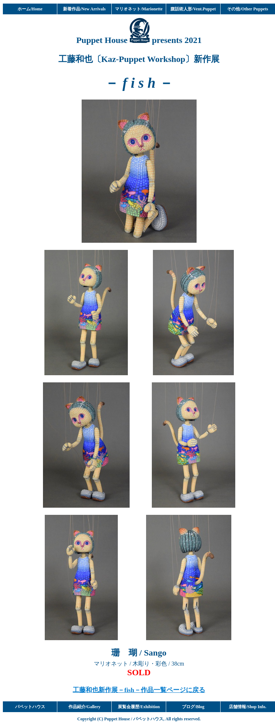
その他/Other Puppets (247, 8)
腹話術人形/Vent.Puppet (193, 8)
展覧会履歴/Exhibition (139, 706)
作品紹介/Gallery (84, 706)
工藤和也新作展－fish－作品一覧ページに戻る (139, 689)
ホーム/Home (30, 8)
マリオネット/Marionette (139, 8)
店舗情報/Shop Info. (247, 706)
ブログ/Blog (193, 706)
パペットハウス (30, 706)
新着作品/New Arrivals (84, 8)
